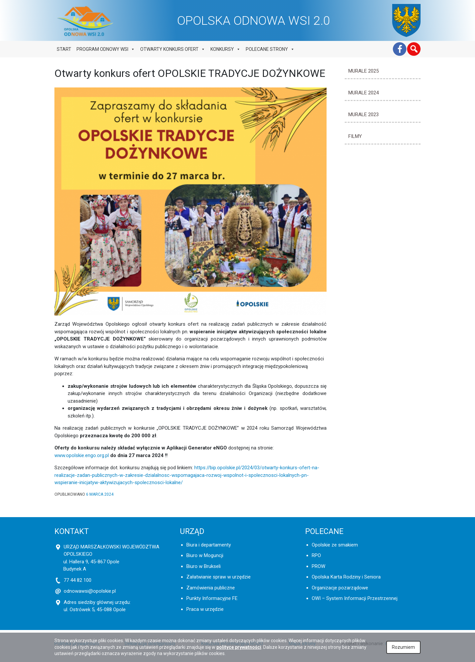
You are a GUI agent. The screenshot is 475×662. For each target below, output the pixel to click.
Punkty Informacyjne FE (212, 598)
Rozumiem (403, 647)
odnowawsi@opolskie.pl (90, 591)
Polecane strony (270, 49)
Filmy (355, 136)
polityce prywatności (238, 647)
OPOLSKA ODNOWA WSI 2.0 (253, 20)
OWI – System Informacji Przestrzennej (354, 598)
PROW (318, 566)
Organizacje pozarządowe (340, 588)
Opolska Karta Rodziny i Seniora (346, 577)
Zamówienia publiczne (210, 588)
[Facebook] (399, 49)
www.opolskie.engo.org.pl (81, 455)
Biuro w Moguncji (204, 555)
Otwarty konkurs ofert (172, 49)
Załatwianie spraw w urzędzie (218, 577)
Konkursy (225, 49)
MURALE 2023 (363, 114)
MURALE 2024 (363, 93)
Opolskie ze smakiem (335, 545)
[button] (414, 49)
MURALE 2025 (363, 71)
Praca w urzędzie (205, 609)
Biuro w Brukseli (203, 566)
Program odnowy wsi (106, 49)
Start (64, 49)
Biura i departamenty (208, 545)
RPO (316, 555)
